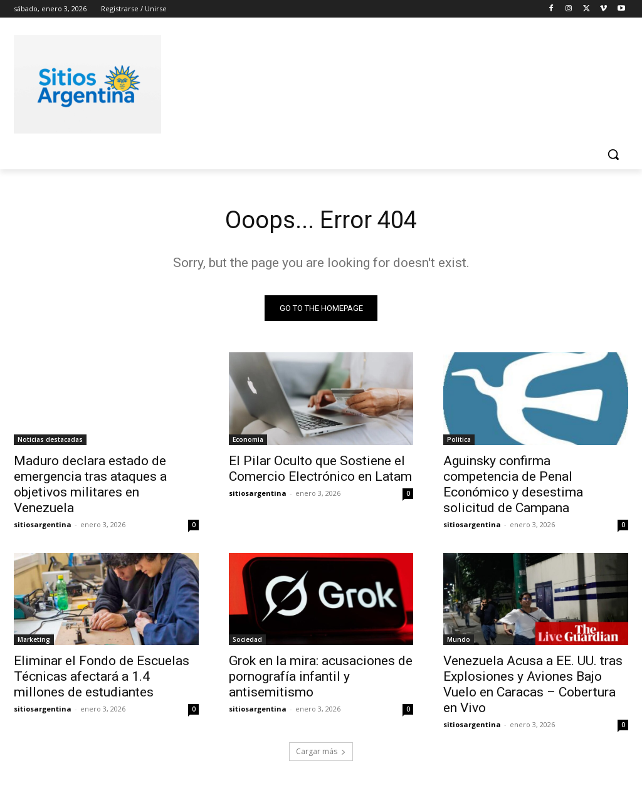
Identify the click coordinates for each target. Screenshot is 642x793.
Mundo (458, 640)
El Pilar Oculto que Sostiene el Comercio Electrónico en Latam (320, 469)
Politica (459, 440)
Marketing (34, 640)
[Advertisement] (308, 82)
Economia (248, 440)
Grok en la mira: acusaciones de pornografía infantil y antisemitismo (321, 677)
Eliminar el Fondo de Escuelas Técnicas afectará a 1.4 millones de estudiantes (101, 677)
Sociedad (247, 640)
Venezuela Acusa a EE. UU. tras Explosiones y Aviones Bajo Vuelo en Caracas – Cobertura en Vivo (533, 685)
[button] (613, 154)
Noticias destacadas (50, 440)
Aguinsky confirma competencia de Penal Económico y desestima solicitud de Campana (513, 485)
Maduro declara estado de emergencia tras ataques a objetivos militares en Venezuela (90, 485)
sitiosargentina (42, 525)
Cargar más (321, 753)
